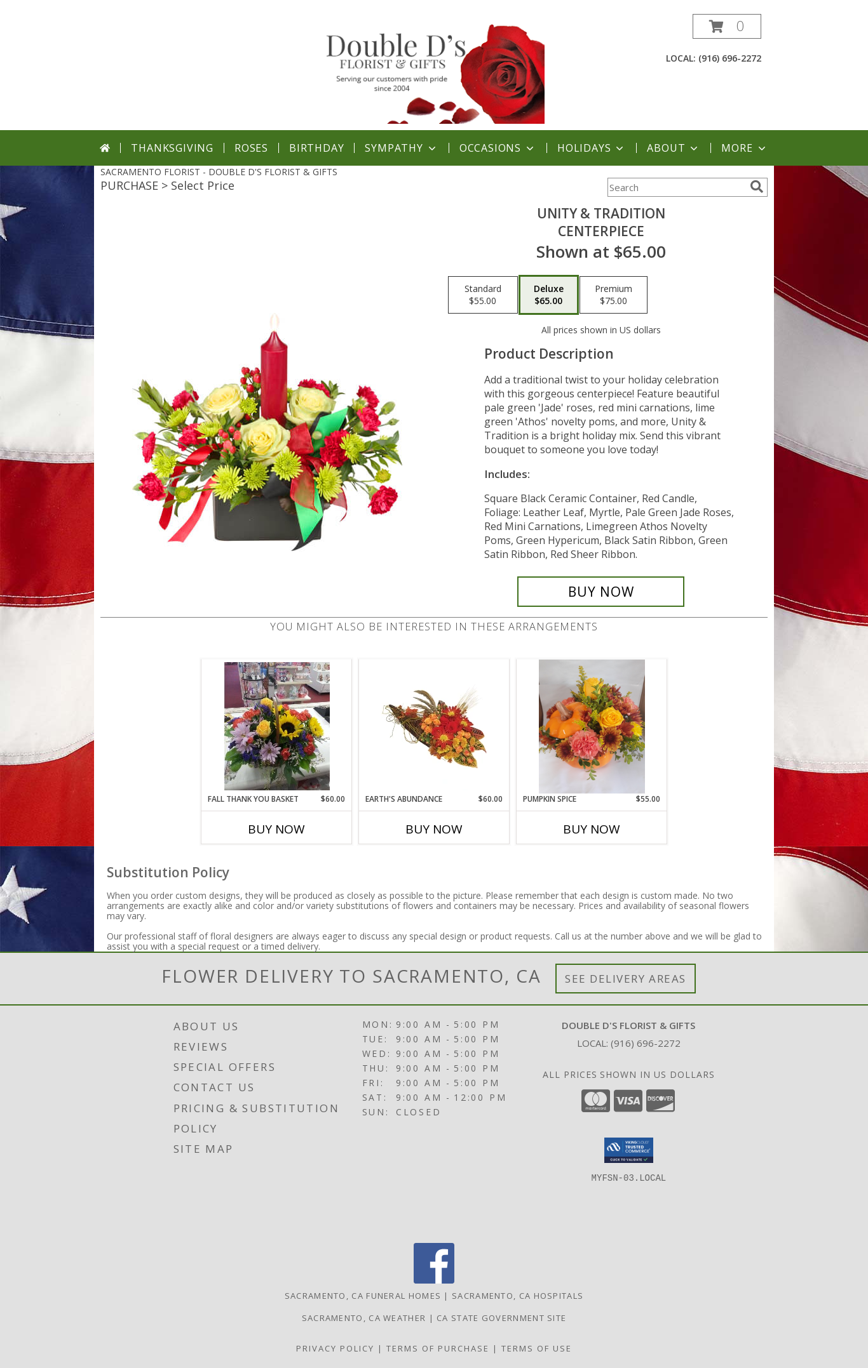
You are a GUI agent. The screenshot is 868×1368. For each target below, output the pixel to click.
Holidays (591, 148)
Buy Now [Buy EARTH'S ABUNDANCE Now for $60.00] (434, 829)
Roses (251, 148)
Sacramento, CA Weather (364, 1318)
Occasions (497, 148)
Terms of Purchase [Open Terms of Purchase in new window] (437, 1348)
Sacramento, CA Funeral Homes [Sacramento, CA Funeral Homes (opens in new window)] (363, 1295)
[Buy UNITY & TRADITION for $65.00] (600, 591)
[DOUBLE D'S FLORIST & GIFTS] (435, 72)
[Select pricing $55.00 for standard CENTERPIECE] (483, 295)
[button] (727, 26)
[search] (757, 187)
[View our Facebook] (434, 1280)
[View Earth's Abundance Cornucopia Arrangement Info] (434, 726)
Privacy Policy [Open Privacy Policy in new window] (335, 1348)
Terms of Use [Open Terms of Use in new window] (536, 1348)
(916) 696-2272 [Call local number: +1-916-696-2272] (729, 58)
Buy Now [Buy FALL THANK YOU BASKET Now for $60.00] (276, 829)
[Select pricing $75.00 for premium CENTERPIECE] (613, 295)
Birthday (316, 148)
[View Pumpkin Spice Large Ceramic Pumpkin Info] (592, 726)
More (744, 148)
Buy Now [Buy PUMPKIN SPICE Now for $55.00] (591, 829)
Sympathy (401, 148)
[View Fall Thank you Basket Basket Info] (277, 726)
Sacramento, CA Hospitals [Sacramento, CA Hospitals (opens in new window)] (517, 1295)
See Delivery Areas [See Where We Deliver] (625, 978)
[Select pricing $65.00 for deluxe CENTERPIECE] (548, 295)
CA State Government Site (501, 1318)
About (673, 148)
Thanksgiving (172, 148)
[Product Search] (676, 187)
